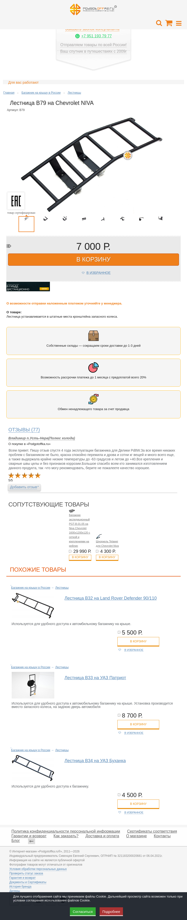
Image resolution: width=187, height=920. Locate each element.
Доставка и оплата (102, 836)
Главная (9, 92)
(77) (24, 429)
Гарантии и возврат (29, 836)
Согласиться (83, 912)
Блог (15, 841)
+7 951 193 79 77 (96, 36)
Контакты (162, 836)
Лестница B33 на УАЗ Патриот (95, 677)
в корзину (93, 259)
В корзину (80, 557)
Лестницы (74, 92)
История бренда (20, 886)
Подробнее (111, 912)
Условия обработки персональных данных (38, 869)
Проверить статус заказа (26, 873)
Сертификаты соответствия (152, 831)
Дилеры (14, 891)
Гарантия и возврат (22, 878)
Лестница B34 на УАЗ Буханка (95, 760)
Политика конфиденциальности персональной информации (65, 831)
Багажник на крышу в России (41, 92)
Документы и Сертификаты (27, 882)
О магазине (136, 836)
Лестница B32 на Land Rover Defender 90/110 (111, 598)
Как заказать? (66, 836)
